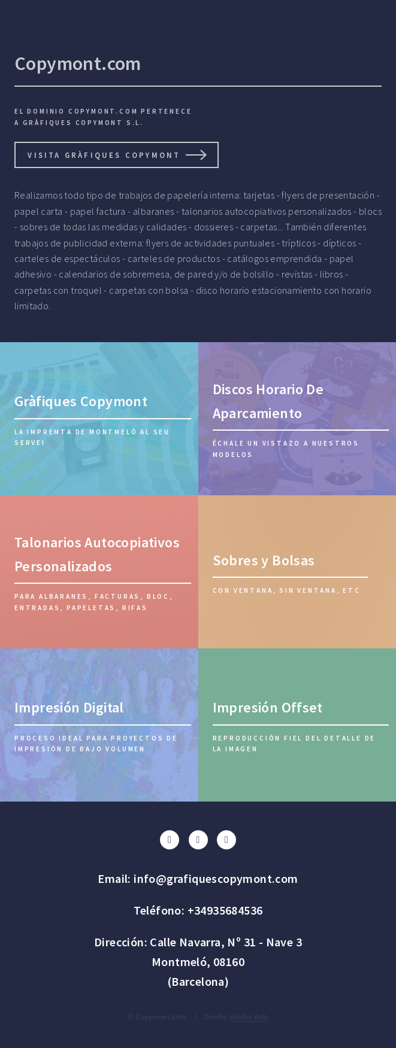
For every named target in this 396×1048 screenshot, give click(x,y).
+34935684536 (225, 910)
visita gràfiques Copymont (104, 155)
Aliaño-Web (249, 1016)
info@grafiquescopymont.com (216, 878)
